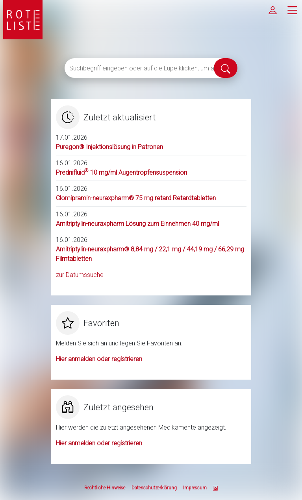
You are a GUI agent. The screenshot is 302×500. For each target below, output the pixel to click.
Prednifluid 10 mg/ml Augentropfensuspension (121, 172)
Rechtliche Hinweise (104, 488)
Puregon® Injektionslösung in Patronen (109, 147)
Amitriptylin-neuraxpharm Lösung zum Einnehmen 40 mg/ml (137, 223)
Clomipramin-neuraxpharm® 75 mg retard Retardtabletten (136, 198)
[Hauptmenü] (292, 10)
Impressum (195, 488)
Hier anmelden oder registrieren (99, 359)
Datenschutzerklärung (154, 488)
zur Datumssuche (80, 275)
